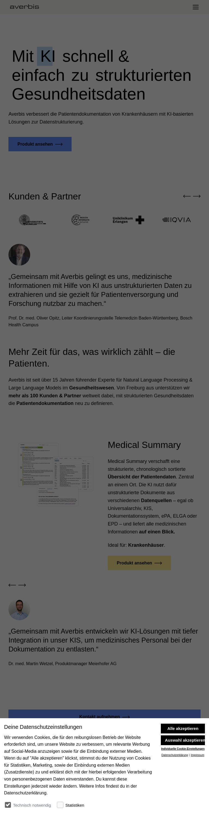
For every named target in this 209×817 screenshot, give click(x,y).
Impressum (197, 788)
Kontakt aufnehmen (99, 716)
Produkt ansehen (35, 144)
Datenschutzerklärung (174, 788)
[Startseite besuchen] (27, 7)
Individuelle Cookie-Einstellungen (183, 782)
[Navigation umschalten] (195, 7)
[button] (187, 196)
